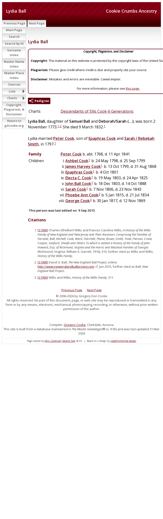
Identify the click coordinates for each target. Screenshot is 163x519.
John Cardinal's (53, 341)
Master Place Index (14, 75)
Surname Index (14, 52)
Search (14, 36)
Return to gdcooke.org (14, 123)
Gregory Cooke (75, 325)
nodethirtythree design (123, 341)
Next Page (37, 23)
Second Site (68, 341)
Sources (14, 84)
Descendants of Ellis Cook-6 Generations (97, 111)
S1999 (42, 262)
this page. (133, 88)
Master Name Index (14, 63)
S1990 (42, 230)
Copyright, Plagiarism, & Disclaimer (14, 109)
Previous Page (14, 23)
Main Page (14, 30)
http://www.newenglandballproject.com (65, 266)
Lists (12, 91)
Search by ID (14, 43)
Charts (12, 98)
